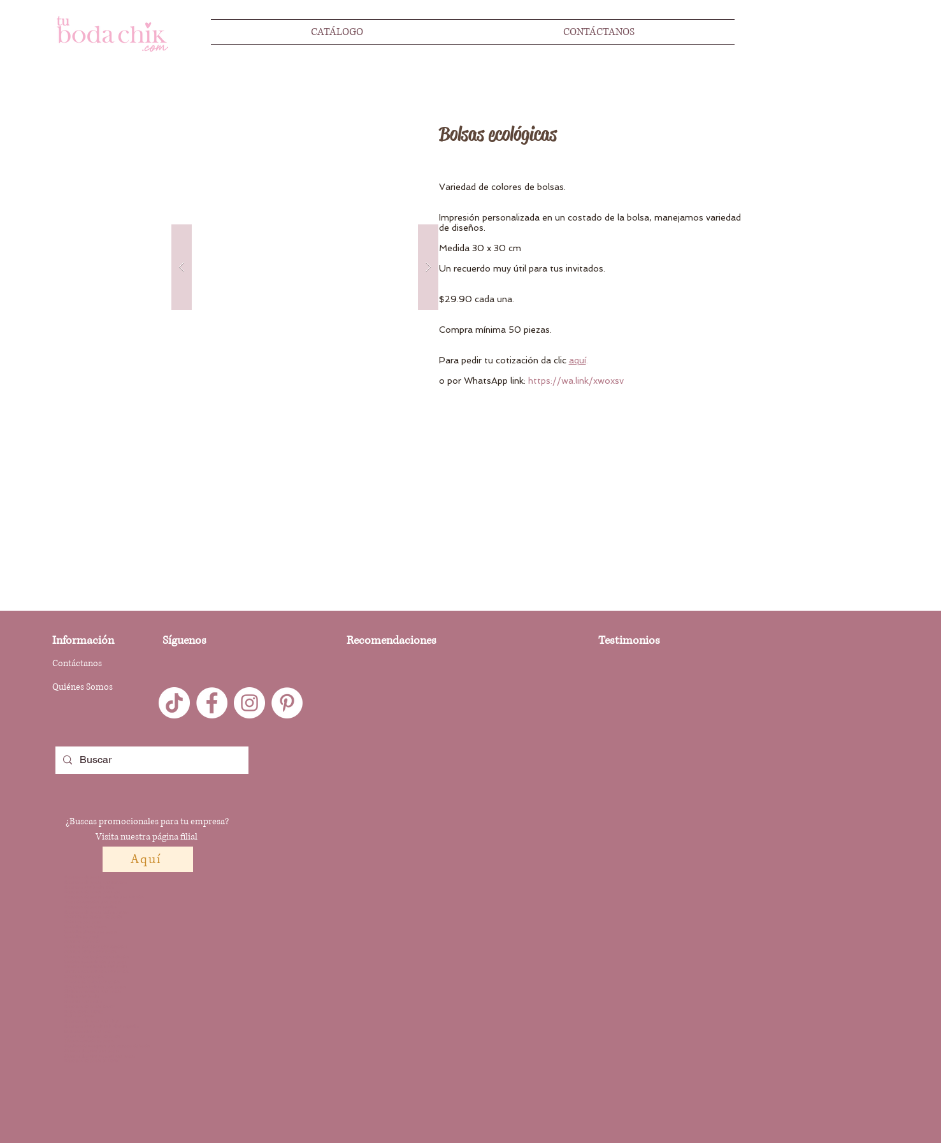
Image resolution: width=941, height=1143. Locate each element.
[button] (304, 267)
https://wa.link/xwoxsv (576, 380)
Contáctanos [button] (77, 663)
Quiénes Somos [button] (82, 687)
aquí (577, 360)
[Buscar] (151, 760)
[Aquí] (148, 859)
